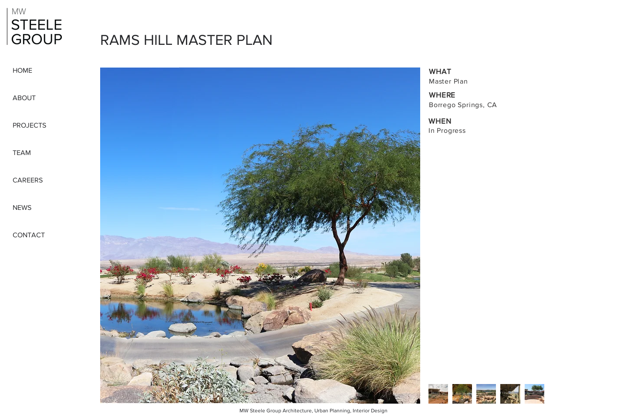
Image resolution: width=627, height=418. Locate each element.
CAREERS (28, 180)
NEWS (22, 207)
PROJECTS (29, 125)
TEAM (22, 152)
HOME (22, 70)
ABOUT (24, 97)
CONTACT (29, 235)
